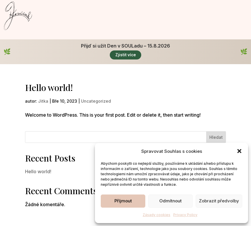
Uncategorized (96, 101)
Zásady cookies (156, 215)
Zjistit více (125, 54)
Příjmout (123, 201)
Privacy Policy (185, 215)
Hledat (216, 137)
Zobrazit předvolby (219, 201)
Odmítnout (170, 201)
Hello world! (49, 88)
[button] (239, 151)
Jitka (43, 101)
